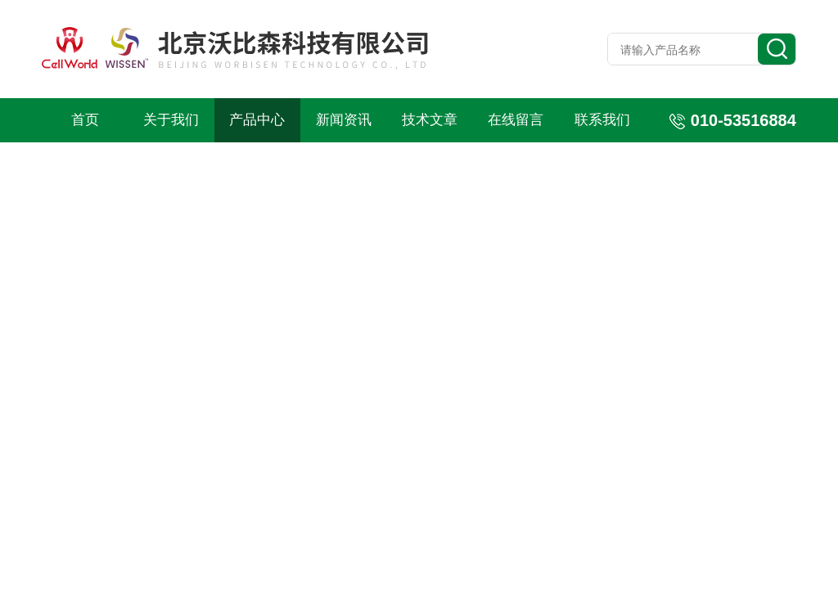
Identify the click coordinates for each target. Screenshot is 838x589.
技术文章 (429, 120)
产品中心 (257, 120)
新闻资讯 (344, 120)
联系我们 (602, 120)
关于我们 (171, 120)
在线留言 (515, 120)
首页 (85, 120)
